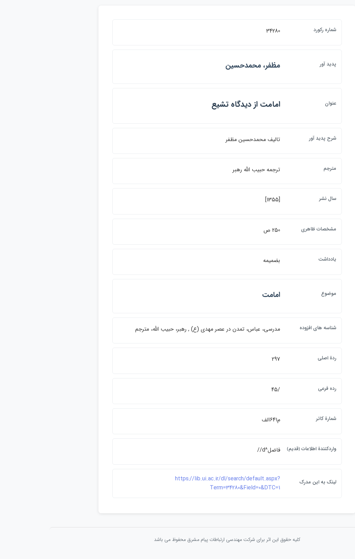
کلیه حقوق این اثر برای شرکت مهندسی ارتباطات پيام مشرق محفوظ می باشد (177, 541)
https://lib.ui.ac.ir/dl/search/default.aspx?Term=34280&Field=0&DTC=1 (178, 485)
